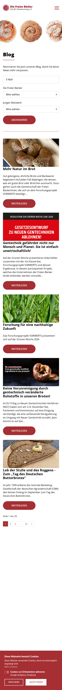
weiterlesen (19, 203)
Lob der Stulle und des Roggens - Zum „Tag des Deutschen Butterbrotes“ (29, 474)
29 (26, 523)
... (20, 523)
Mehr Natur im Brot (19, 169)
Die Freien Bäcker (12, 88)
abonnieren (19, 120)
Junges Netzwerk (12, 102)
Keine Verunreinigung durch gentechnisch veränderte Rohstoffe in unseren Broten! (26, 392)
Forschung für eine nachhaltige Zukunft (28, 326)
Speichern (13, 682)
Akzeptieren (36, 682)
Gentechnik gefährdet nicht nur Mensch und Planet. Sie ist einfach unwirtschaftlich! (30, 246)
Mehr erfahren (10, 667)
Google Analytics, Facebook (27, 673)
